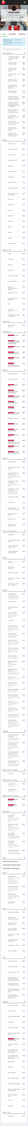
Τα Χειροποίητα (6, 331)
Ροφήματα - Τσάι (6, 249)
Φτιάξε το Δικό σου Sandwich (9, 769)
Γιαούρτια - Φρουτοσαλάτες (9, 531)
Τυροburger (5, 731)
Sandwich (4, 590)
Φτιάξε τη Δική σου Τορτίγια (9, 780)
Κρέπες (4, 857)
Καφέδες (4, 140)
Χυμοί (3, 957)
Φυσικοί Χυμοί (6, 321)
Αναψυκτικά (5, 1001)
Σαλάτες (4, 872)
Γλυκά (3, 908)
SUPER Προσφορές (7, 53)
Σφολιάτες (5, 370)
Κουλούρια (5, 458)
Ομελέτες (4, 557)
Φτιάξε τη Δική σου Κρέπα (10, 861)
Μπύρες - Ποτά (6, 1112)
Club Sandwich (5, 811)
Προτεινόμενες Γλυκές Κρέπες (11, 868)
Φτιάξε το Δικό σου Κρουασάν (10, 795)
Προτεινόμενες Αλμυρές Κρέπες (12, 865)
